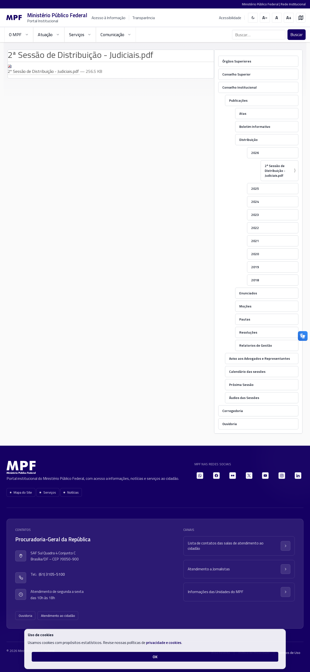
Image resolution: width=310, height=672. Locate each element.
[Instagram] (281, 475)
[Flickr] (232, 475)
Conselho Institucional (239, 87)
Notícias (71, 492)
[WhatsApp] (199, 475)
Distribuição (248, 139)
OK (155, 657)
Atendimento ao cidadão (58, 615)
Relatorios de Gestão (255, 345)
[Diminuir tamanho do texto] (265, 18)
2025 (255, 188)
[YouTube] (265, 475)
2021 (255, 240)
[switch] (253, 18)
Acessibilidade (230, 18)
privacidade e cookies (163, 642)
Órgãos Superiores (236, 61)
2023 (255, 214)
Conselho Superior (236, 74)
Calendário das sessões (247, 371)
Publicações (238, 100)
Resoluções (248, 332)
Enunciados (248, 293)
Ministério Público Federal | (261, 4)
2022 (255, 227)
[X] (249, 475)
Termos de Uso (289, 652)
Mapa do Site (21, 492)
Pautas (244, 319)
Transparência (143, 18)
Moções (245, 306)
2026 (255, 152)
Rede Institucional (293, 4)
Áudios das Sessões (244, 397)
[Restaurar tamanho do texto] (277, 18)
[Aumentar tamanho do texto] (289, 18)
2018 (255, 280)
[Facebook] (216, 475)
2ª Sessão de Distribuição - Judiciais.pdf (275, 170)
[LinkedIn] (298, 475)
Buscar (296, 34)
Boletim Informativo (254, 126)
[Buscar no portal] (258, 34)
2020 (255, 253)
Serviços (47, 492)
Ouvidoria (229, 423)
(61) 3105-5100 (52, 574)
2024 (255, 201)
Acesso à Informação (108, 18)
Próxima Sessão (241, 384)
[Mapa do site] (301, 18)
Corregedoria (232, 410)
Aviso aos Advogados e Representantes (259, 358)
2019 (255, 266)
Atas (242, 113)
